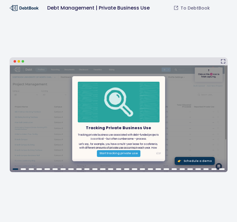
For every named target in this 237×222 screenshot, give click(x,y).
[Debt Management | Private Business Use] (119, 114)
